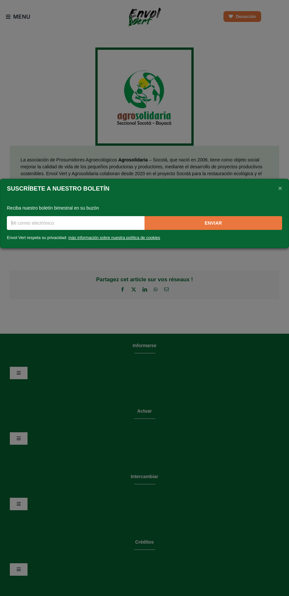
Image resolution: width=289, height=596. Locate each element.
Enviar (213, 223)
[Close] (280, 188)
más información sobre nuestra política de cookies (114, 237)
